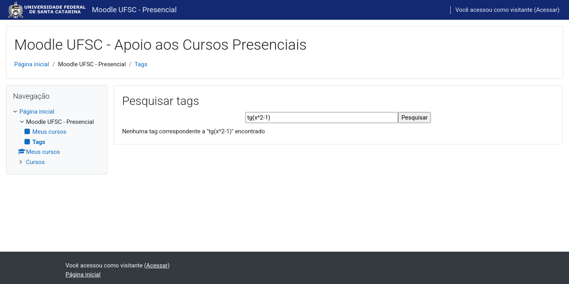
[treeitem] (57, 136)
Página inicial (31, 64)
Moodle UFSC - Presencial (134, 10)
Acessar (546, 9)
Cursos (35, 162)
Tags (141, 64)
